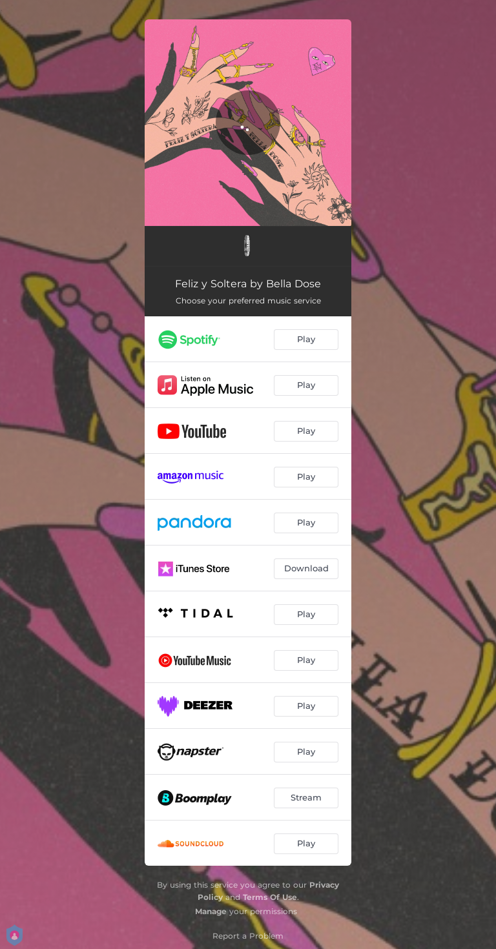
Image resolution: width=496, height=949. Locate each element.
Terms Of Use (270, 897)
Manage (211, 911)
